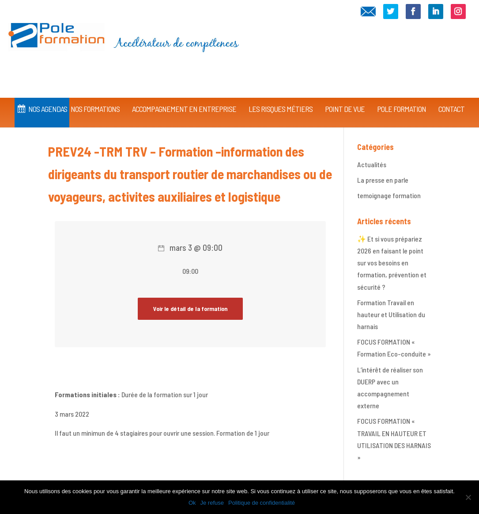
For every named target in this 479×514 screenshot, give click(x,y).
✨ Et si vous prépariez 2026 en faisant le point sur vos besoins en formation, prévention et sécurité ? (391, 262)
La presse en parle (382, 180)
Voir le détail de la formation (190, 308)
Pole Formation (401, 96)
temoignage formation (389, 195)
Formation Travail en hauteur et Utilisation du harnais (391, 314)
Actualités (371, 164)
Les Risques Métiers (281, 96)
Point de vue (345, 96)
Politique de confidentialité (261, 502)
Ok (192, 502)
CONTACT (451, 96)
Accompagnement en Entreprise (184, 96)
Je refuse (212, 502)
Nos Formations (95, 96)
